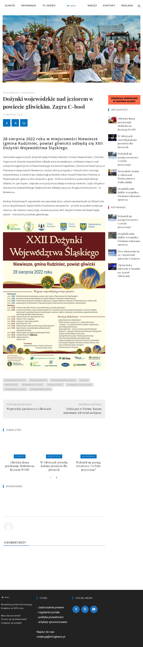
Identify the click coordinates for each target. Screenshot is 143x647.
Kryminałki (88, 456)
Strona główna (11, 92)
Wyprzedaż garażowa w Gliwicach (29, 409)
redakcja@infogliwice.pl (51, 630)
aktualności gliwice (15, 380)
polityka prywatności (51, 611)
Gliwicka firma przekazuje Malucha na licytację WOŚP (19, 463)
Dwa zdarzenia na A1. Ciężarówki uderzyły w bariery (127, 206)
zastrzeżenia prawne (51, 601)
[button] (139, 6)
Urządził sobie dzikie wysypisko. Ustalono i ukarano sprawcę (127, 164)
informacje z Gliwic (32, 385)
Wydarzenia (27, 92)
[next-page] (56, 472)
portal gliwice (55, 385)
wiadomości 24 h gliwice (79, 385)
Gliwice (19, 456)
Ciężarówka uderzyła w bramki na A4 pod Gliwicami (128, 217)
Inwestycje (54, 456)
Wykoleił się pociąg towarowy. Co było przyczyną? (88, 463)
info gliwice (11, 385)
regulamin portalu (49, 606)
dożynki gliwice (38, 380)
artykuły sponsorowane (53, 616)
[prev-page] (50, 472)
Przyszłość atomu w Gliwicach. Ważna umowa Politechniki (129, 153)
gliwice (84, 380)
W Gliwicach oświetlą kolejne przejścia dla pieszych (54, 463)
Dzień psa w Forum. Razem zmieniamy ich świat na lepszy (82, 411)
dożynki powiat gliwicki (63, 380)
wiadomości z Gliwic (15, 389)
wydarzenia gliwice (40, 389)
